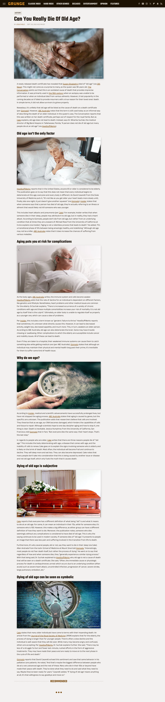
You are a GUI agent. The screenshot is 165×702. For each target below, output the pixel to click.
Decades (76, 4)
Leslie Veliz (20, 24)
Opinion (103, 4)
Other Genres (62, 4)
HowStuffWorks (49, 126)
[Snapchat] (158, 4)
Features (114, 4)
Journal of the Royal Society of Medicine (48, 636)
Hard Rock (49, 4)
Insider (83, 201)
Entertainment (90, 4)
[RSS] (161, 4)
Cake (19, 120)
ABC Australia (44, 111)
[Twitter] (150, 4)
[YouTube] (143, 4)
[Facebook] (139, 4)
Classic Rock (34, 4)
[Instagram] (147, 4)
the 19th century (56, 93)
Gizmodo (24, 111)
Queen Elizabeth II (70, 84)
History (18, 13)
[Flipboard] (154, 4)
